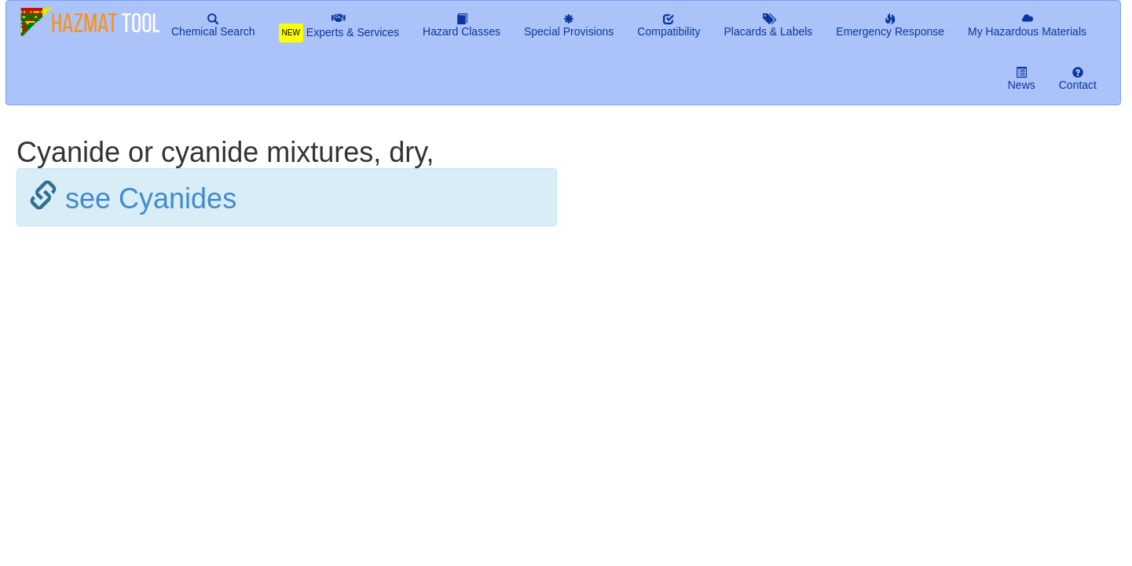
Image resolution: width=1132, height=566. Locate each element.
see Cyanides (150, 198)
